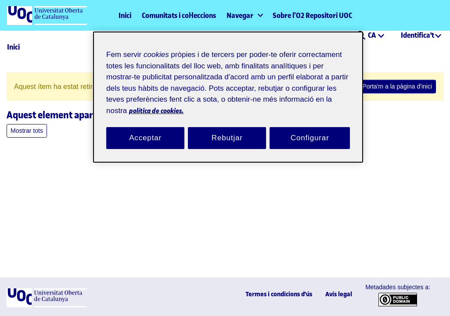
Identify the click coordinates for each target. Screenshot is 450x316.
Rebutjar (227, 127)
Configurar (310, 127)
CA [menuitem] (372, 35)
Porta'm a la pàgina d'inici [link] (401, 86)
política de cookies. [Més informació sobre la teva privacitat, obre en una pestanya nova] (223, 99)
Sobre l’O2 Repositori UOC (312, 15)
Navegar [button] (240, 15)
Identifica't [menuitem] (417, 35)
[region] (228, 92)
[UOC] (46, 305)
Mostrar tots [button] (26, 131)
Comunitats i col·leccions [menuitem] (179, 15)
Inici (125, 15)
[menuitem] (244, 15)
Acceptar (145, 127)
